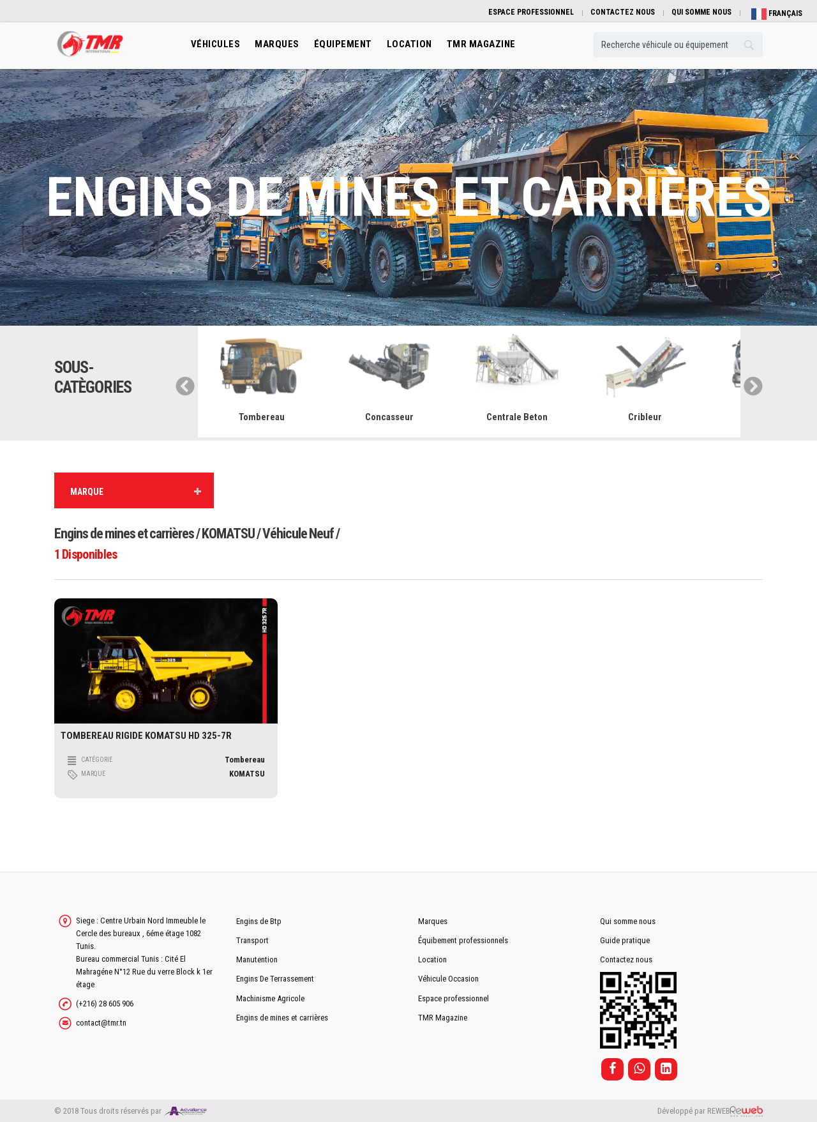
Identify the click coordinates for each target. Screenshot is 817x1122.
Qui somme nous (628, 921)
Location (432, 959)
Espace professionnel (453, 998)
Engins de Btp (258, 921)
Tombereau (262, 417)
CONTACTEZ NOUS (622, 12)
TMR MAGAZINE (481, 44)
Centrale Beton (517, 417)
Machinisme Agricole (270, 998)
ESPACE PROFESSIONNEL (531, 12)
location (409, 44)
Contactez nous (626, 959)
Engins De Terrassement (275, 978)
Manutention (257, 959)
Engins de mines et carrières (282, 1017)
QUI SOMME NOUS (701, 12)
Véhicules (216, 44)
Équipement (343, 44)
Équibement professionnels (463, 940)
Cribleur (645, 417)
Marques (277, 44)
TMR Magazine (442, 1017)
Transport (252, 940)
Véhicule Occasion (448, 978)
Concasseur (389, 417)
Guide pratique (625, 940)
